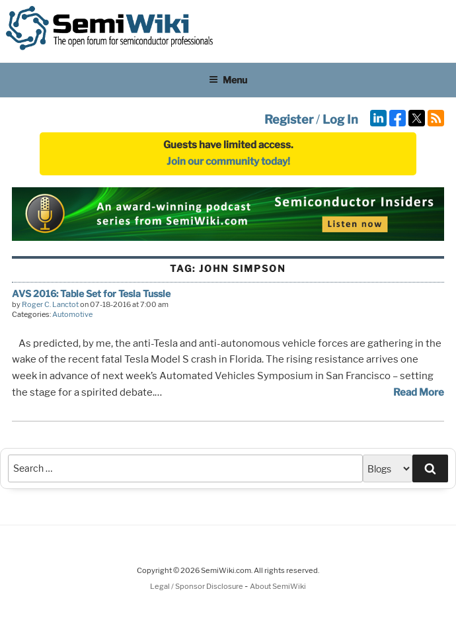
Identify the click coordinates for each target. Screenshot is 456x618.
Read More (418, 392)
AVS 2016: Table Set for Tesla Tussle (91, 293)
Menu (228, 79)
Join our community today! (228, 161)
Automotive (72, 314)
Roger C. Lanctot (50, 304)
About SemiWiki (278, 586)
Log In (340, 119)
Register (288, 119)
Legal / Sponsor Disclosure (197, 586)
